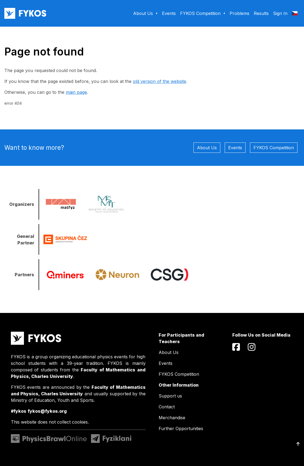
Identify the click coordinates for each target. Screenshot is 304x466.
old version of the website (159, 81)
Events (235, 147)
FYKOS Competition (273, 147)
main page (76, 92)
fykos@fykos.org (47, 411)
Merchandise (172, 417)
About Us (207, 147)
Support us (170, 396)
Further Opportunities (181, 428)
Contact (167, 406)
